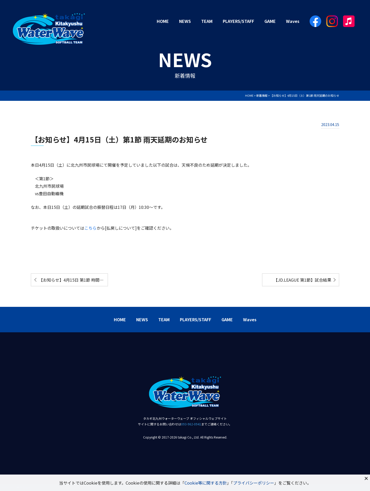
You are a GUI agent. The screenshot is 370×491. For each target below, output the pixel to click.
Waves (292, 21)
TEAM (206, 21)
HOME (163, 21)
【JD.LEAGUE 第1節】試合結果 (302, 280)
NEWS (185, 21)
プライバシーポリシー (253, 483)
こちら (90, 228)
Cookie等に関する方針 (205, 483)
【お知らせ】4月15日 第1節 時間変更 (73, 280)
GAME (270, 21)
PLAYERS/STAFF (238, 21)
